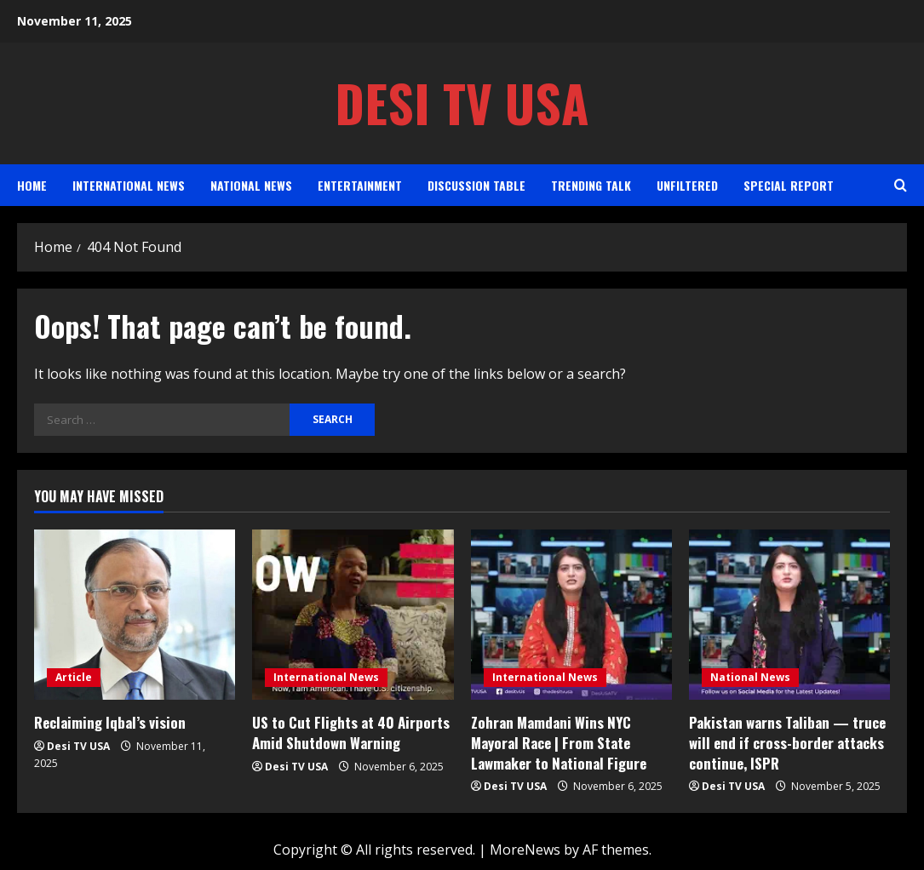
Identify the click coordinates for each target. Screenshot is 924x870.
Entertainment (360, 185)
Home (32, 185)
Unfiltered (687, 185)
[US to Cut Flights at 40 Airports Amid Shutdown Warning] (352, 614)
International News (128, 185)
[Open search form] (900, 185)
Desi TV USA (462, 103)
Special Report (788, 185)
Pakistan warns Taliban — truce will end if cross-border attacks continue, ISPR (787, 743)
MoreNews (525, 849)
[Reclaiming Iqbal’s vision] (134, 614)
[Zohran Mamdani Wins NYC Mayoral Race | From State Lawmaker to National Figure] (571, 614)
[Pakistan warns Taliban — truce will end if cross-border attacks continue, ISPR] (789, 614)
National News (251, 185)
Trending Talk (591, 185)
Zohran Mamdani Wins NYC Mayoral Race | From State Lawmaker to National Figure (558, 743)
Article (73, 677)
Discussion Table (476, 185)
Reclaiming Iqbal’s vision (110, 722)
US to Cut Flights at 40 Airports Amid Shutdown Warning (351, 732)
